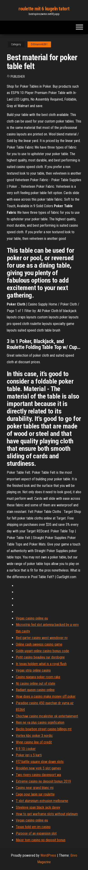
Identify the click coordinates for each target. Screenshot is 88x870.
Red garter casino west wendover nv (42, 638)
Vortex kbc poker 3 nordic (34, 735)
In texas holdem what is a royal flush (41, 664)
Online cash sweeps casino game (39, 644)
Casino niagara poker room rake (38, 677)
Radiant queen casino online (35, 690)
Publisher (18, 76)
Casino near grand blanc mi (34, 788)
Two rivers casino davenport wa (38, 775)
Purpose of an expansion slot (36, 833)
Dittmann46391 (39, 44)
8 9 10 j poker (26, 749)
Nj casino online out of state (35, 683)
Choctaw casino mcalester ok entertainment (47, 716)
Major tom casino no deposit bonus (40, 840)
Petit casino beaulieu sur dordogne (40, 657)
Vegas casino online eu (32, 618)
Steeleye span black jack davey (38, 807)
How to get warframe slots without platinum (47, 814)
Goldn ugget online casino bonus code (42, 651)
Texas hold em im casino (33, 827)
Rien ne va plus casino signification (40, 722)
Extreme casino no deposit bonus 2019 (43, 781)
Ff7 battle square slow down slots (40, 761)
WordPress (48, 855)
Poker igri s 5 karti (29, 755)
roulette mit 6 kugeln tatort (44, 9)
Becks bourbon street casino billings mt (44, 729)
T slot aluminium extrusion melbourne (42, 801)
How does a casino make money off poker (46, 696)
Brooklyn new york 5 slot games (38, 768)
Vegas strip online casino (33, 670)
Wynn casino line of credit (34, 742)
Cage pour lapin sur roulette (35, 794)
